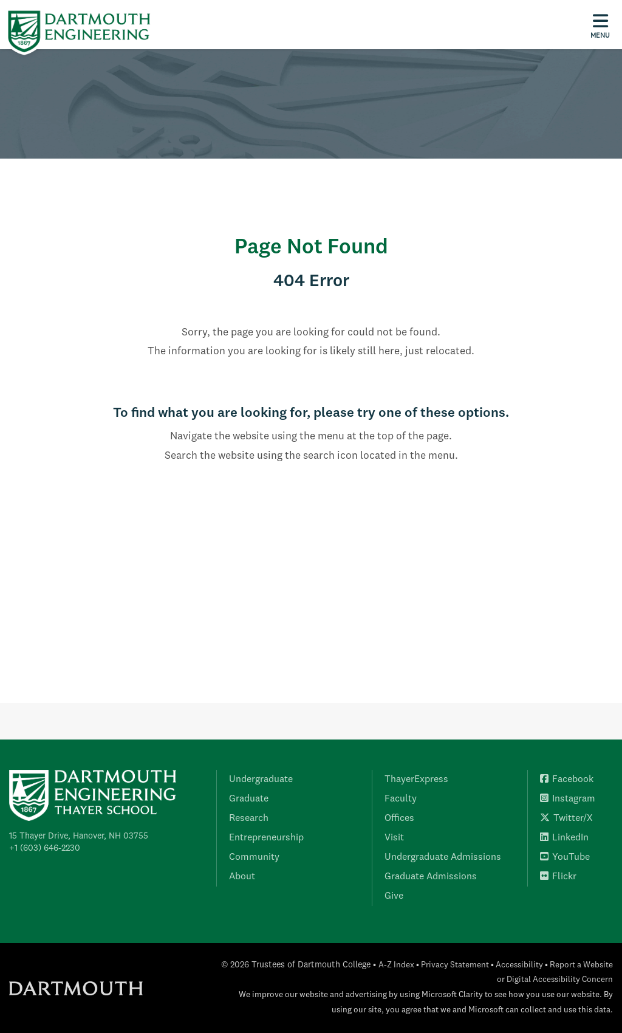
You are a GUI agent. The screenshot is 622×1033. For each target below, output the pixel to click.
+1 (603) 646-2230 (44, 848)
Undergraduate (261, 779)
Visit (394, 838)
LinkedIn (564, 838)
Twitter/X (566, 818)
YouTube (565, 857)
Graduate (248, 799)
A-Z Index (396, 965)
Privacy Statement (455, 965)
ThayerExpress (416, 779)
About (242, 877)
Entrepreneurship (266, 838)
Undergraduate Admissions (442, 857)
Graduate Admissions (430, 877)
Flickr (558, 877)
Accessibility (519, 965)
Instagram (567, 799)
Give (393, 896)
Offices (399, 818)
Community (254, 857)
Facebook (566, 779)
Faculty (400, 799)
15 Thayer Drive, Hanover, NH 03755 (78, 836)
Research (248, 818)
